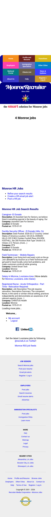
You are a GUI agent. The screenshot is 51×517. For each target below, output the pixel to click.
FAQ (25, 433)
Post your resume (25, 369)
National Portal (10, 72)
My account (14, 318)
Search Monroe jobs (25, 365)
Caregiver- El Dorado (12, 214)
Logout (14, 321)
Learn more (25, 420)
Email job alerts (26, 372)
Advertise (25, 400)
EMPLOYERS (25, 386)
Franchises (43, 59)
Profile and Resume (27, 58)
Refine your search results (19, 193)
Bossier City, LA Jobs (25, 463)
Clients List (26, 72)
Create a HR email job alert (20, 196)
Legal (25, 443)
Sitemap (25, 440)
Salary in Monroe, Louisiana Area (18, 276)
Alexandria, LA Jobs (25, 459)
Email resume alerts (25, 396)
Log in (29, 376)
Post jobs (25, 390)
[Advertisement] (25, 27)
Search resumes (25, 393)
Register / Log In (43, 79)
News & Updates (43, 72)
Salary (32, 279)
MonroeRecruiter (25, 89)
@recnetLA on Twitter (25, 341)
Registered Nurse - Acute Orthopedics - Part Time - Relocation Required (23, 285)
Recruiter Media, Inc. (25, 98)
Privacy (25, 447)
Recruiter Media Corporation (20, 492)
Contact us (25, 437)
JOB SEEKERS (25, 361)
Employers (11, 65)
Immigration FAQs (26, 417)
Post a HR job (14, 198)
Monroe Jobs (37, 492)
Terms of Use (21, 485)
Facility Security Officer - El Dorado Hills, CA (23, 231)
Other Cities (43, 65)
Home (10, 59)
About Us (10, 79)
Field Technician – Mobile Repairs (18, 255)
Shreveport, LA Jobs (25, 466)
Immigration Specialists (27, 65)
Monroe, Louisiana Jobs (16, 279)
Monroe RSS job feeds (25, 345)
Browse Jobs (37, 478)
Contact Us (40, 482)
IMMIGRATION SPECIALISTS (25, 410)
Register (22, 376)
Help (27, 79)
